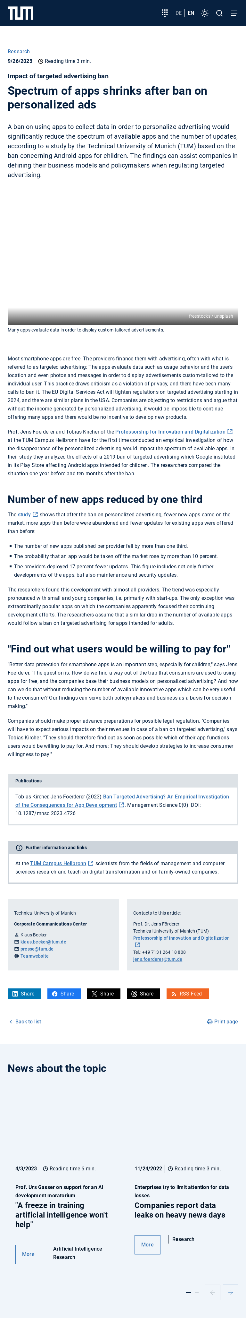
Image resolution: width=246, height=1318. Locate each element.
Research (19, 51)
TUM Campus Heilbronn (58, 863)
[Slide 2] (197, 1292)
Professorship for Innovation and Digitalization (170, 432)
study (24, 515)
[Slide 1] (188, 1292)
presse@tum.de (37, 949)
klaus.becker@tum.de (43, 941)
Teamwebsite (34, 956)
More (28, 1254)
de (179, 13)
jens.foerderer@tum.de (157, 959)
